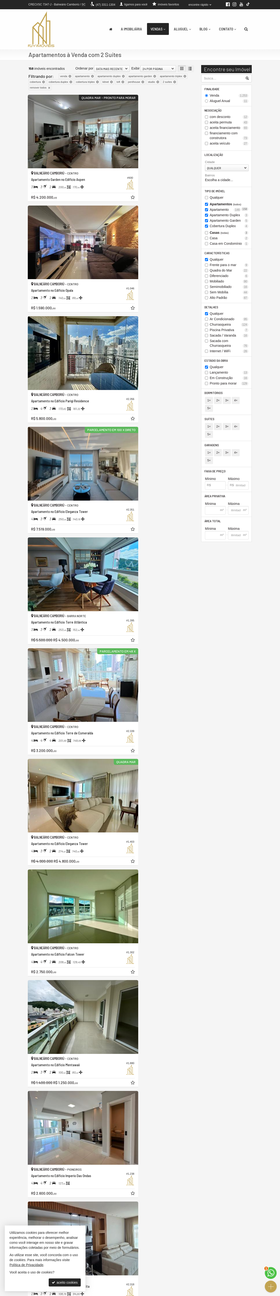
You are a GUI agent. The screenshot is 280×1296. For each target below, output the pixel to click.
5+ (243, 404)
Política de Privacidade (148, 1292)
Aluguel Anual (229, 101)
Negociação (213, 111)
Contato (227, 29)
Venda (229, 96)
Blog (204, 29)
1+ (209, 404)
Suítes (210, 415)
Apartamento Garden (229, 223)
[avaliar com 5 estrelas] (50, 1209)
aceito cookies (65, 1282)
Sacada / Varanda (229, 338)
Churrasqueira (229, 327)
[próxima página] (182, 1209)
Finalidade (212, 89)
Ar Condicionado (229, 322)
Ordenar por (84, 68)
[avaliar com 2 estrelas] (35, 1209)
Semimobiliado (229, 289)
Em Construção (229, 381)
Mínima (210, 486)
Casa (229, 240)
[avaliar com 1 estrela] (30, 1209)
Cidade (210, 163)
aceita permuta (229, 123)
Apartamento (225, 212)
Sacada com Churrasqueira (229, 346)
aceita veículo (229, 144)
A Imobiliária (131, 29)
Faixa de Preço (215, 453)
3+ (226, 404)
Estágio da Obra (216, 364)
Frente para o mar (229, 267)
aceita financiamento (229, 129)
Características (217, 255)
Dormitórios (214, 396)
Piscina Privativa (229, 333)
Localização (214, 156)
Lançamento (229, 376)
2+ (217, 404)
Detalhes (212, 310)
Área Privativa (215, 478)
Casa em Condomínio (229, 246)
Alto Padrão (229, 300)
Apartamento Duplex (229, 217)
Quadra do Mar (229, 273)
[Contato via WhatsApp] (271, 1273)
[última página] (190, 1209)
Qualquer (216, 199)
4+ (235, 404)
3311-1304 (105, 4)
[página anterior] (142, 1209)
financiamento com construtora (229, 136)
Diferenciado (229, 278)
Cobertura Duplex (229, 228)
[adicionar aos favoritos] (104, 178)
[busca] (246, 29)
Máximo (234, 460)
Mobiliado (229, 284)
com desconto (229, 118)
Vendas (158, 29)
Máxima (234, 486)
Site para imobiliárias (222, 1292)
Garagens (212, 434)
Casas (229, 235)
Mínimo (210, 460)
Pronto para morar (229, 387)
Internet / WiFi (229, 354)
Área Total (213, 503)
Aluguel (182, 29)
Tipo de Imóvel (215, 193)
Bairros (210, 176)
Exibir (135, 68)
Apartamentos (229, 206)
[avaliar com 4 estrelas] (45, 1209)
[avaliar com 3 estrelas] (40, 1209)
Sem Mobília (229, 295)
